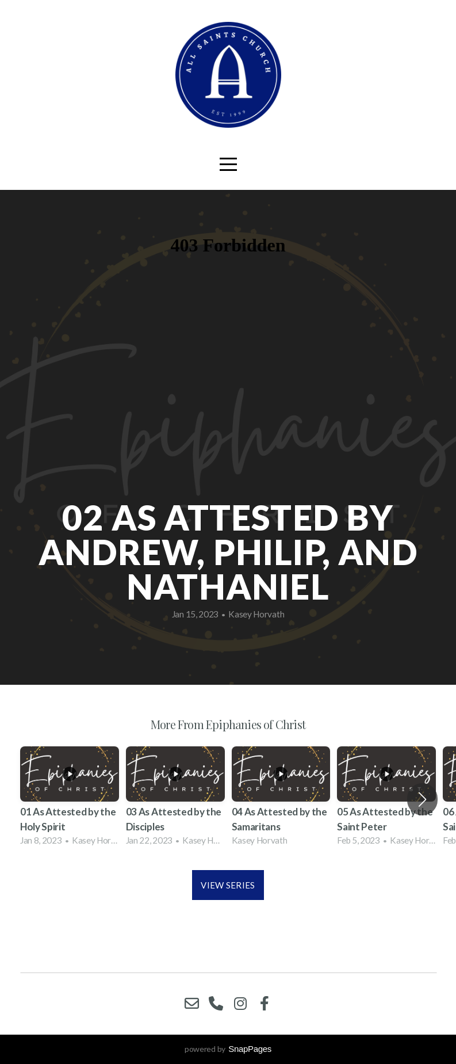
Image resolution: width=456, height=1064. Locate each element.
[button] (422, 799)
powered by (228, 1049)
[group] (69, 799)
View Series (228, 885)
